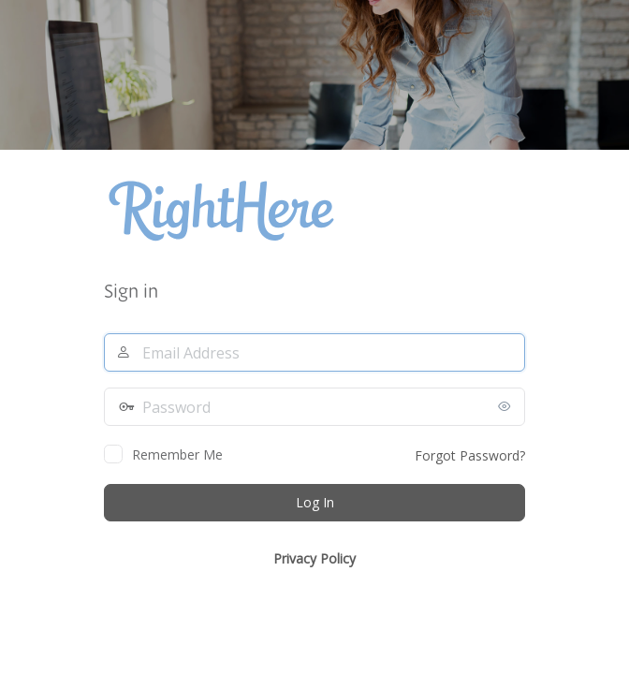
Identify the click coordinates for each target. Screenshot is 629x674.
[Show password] (506, 406)
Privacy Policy (314, 558)
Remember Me (177, 454)
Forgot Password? (470, 455)
